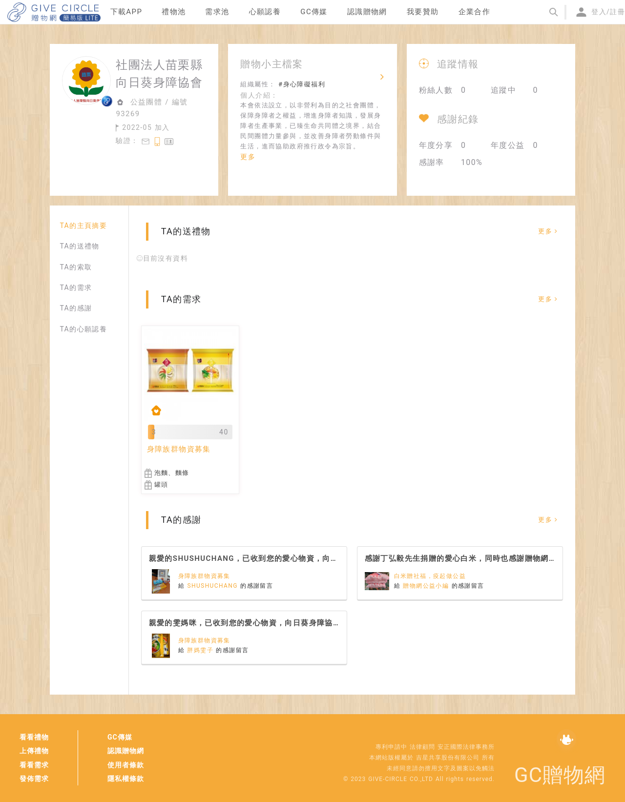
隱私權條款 (125, 778)
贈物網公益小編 (427, 585)
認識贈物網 (125, 751)
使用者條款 (125, 765)
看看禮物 (34, 737)
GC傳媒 (119, 737)
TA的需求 (76, 287)
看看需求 (34, 765)
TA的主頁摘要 (83, 225)
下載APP (126, 11)
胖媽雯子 (201, 650)
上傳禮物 (34, 751)
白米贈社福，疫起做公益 (430, 576)
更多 (247, 157)
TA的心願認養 (83, 329)
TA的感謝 (76, 308)
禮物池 (174, 11)
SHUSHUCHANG (213, 585)
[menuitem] (126, 12)
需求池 (217, 11)
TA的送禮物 (79, 246)
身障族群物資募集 (204, 576)
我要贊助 (423, 11)
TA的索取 (76, 267)
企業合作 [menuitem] (474, 11)
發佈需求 (34, 778)
